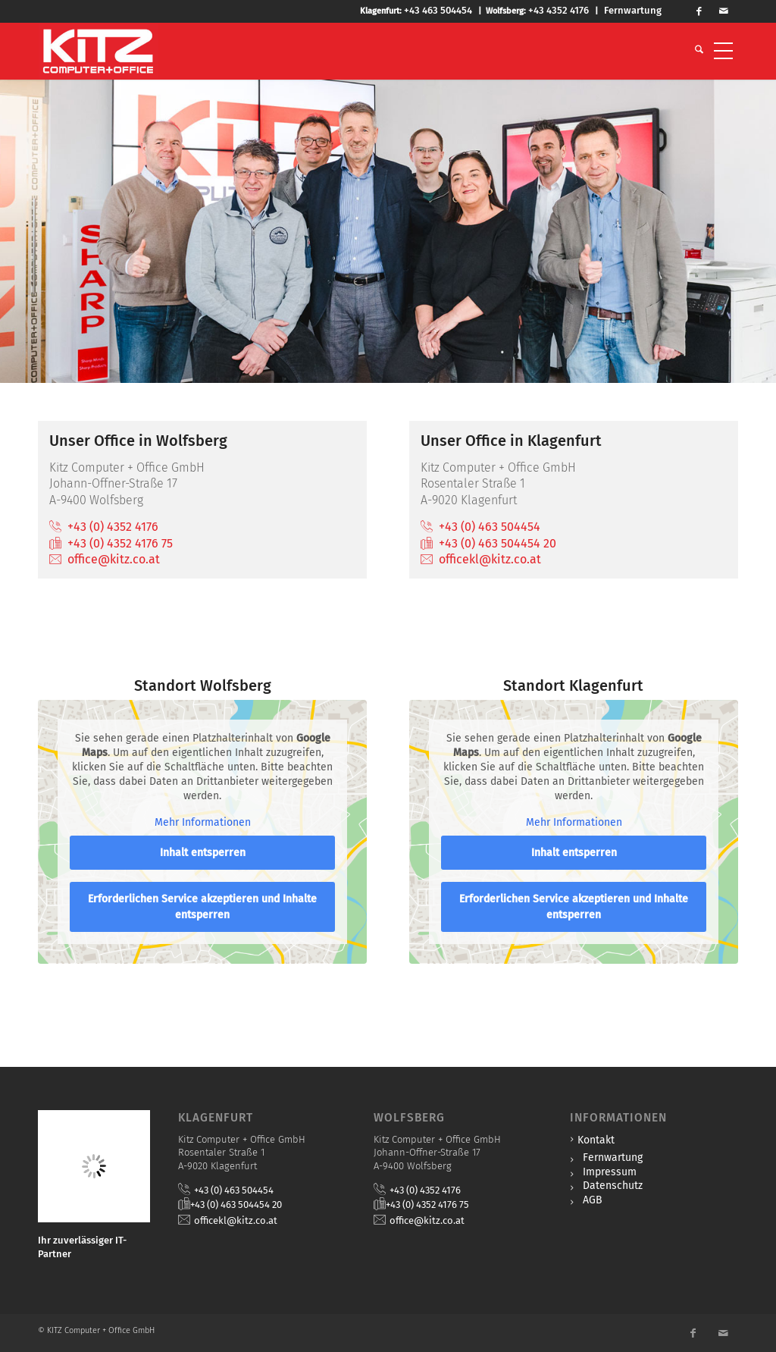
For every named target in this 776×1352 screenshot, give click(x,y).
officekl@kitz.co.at (490, 559)
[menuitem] (699, 51)
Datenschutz (613, 1185)
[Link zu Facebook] (706, 11)
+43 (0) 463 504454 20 (497, 543)
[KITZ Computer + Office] (98, 51)
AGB (592, 1200)
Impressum (610, 1171)
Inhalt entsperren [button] (203, 853)
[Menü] (723, 51)
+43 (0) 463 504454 (489, 526)
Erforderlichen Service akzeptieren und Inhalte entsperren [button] (202, 907)
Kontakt (596, 1140)
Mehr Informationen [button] (203, 822)
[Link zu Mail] (728, 11)
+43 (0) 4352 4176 (112, 526)
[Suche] (699, 51)
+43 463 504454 (438, 10)
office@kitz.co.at (113, 559)
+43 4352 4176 (558, 10)
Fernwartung (633, 10)
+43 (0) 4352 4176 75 (120, 543)
